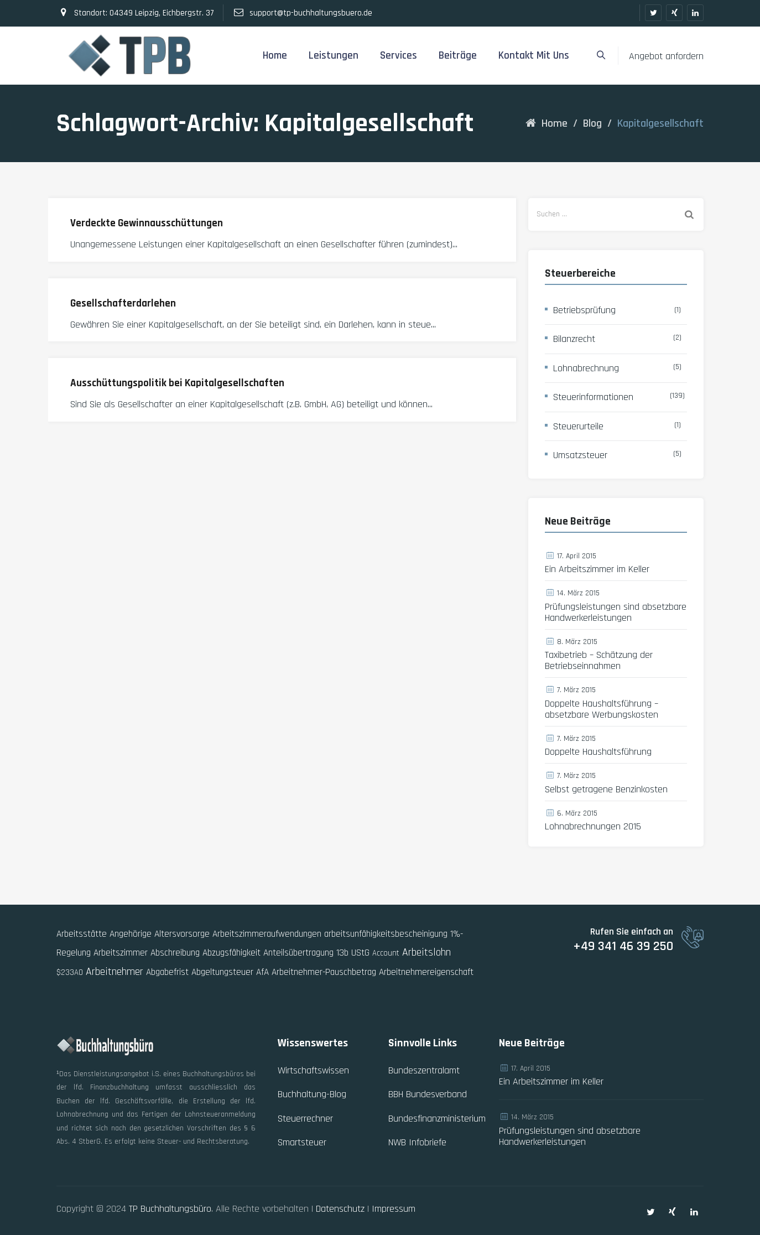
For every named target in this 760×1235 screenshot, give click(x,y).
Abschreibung (175, 953)
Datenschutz (340, 1208)
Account (385, 953)
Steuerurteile (578, 426)
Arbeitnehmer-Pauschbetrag (324, 972)
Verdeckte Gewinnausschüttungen (146, 223)
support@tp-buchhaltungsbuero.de (310, 13)
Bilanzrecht (574, 339)
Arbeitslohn (426, 952)
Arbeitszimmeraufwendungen (266, 934)
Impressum (393, 1208)
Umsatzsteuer (580, 455)
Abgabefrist (167, 972)
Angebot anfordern (666, 56)
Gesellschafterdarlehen (123, 303)
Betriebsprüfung (584, 310)
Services (398, 56)
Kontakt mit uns (533, 56)
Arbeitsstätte (81, 934)
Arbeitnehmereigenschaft (426, 972)
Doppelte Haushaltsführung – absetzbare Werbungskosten (601, 709)
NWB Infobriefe (417, 1142)
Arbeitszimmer (120, 953)
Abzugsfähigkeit (231, 953)
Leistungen (333, 56)
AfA (262, 972)
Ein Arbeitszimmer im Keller (597, 569)
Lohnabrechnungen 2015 (593, 826)
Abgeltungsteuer (222, 972)
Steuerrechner (305, 1118)
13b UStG (352, 953)
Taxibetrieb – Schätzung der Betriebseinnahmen (599, 661)
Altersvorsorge (182, 934)
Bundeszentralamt (424, 1070)
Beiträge (458, 56)
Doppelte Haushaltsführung (598, 751)
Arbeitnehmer (114, 971)
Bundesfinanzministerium (437, 1118)
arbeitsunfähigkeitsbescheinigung (385, 934)
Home (275, 56)
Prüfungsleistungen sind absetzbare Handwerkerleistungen (615, 612)
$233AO (69, 972)
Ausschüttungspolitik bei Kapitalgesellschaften (177, 383)
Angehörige (131, 934)
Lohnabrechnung (586, 368)
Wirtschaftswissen (313, 1070)
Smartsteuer (302, 1142)
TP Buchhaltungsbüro (170, 1208)
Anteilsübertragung (298, 953)
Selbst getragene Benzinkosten (606, 789)
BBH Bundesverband (427, 1094)
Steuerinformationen (593, 397)
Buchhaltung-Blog (312, 1094)
